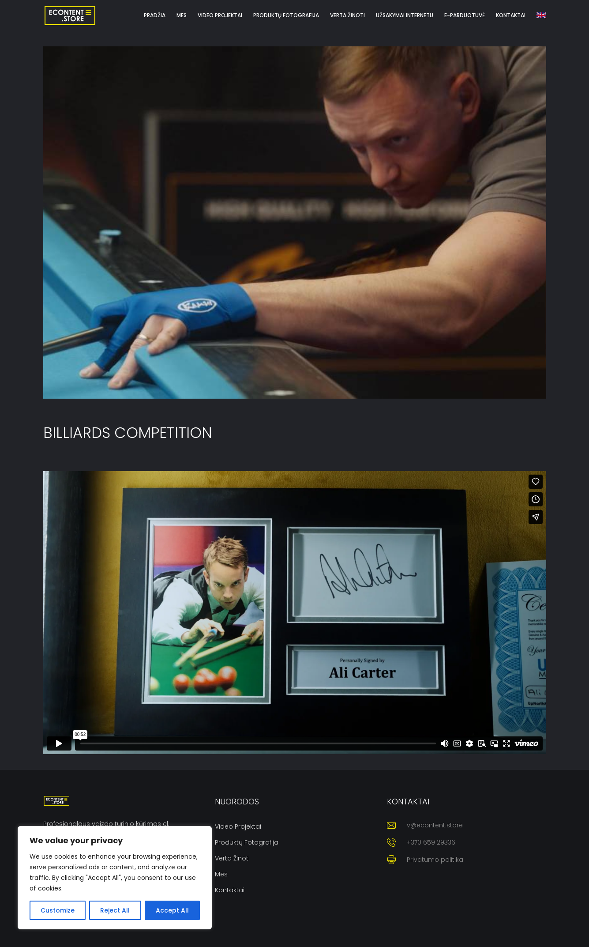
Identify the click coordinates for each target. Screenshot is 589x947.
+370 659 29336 (431, 842)
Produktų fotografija (246, 842)
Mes (221, 874)
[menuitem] (541, 15)
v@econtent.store (435, 825)
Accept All (172, 910)
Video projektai (238, 826)
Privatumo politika (435, 859)
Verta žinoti (232, 858)
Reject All (115, 910)
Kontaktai (229, 890)
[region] (115, 877)
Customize (58, 910)
